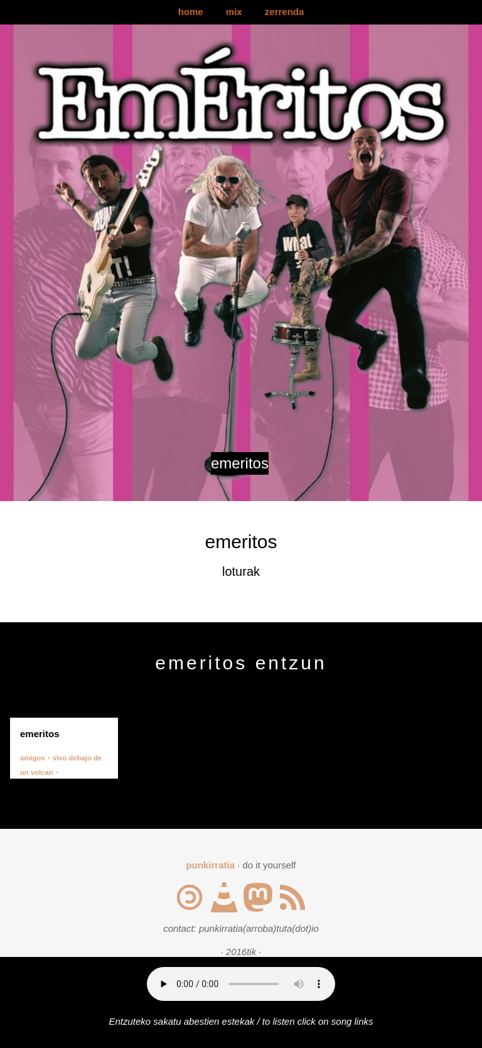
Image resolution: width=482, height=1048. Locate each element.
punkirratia (210, 865)
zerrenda (284, 11)
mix (234, 11)
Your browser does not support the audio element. (241, 984)
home (190, 11)
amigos (32, 758)
